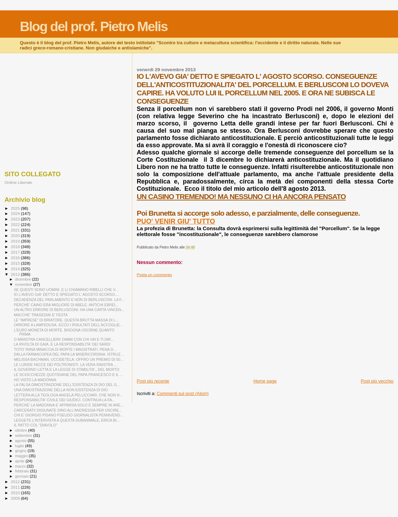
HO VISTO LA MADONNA (35, 380)
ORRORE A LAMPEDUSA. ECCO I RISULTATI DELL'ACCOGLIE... (68, 325)
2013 (16, 274)
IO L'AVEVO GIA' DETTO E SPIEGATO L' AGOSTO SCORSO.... (66, 294)
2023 (16, 219)
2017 (16, 252)
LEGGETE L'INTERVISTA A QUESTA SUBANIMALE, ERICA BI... (67, 420)
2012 (16, 481)
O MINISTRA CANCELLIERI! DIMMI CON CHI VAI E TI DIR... (64, 339)
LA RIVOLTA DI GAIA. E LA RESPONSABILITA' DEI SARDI (62, 344)
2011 (16, 487)
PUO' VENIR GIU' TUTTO (176, 221)
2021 (16, 230)
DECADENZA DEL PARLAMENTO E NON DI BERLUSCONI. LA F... (69, 300)
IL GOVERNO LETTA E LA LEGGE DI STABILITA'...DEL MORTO (66, 369)
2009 (16, 498)
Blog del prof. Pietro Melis (94, 26)
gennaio (22, 476)
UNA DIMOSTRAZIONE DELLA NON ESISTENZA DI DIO (61, 390)
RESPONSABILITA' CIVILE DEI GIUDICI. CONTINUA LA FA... (64, 400)
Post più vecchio (377, 381)
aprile (20, 461)
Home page (264, 381)
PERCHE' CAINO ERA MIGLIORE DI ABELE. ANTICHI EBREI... (66, 305)
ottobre (21, 430)
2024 (16, 213)
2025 (16, 208)
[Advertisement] (265, 325)
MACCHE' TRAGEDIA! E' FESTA (41, 315)
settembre (24, 435)
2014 (16, 268)
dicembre (23, 279)
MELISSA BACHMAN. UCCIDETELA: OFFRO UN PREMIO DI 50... (68, 359)
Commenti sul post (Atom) (183, 393)
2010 (16, 492)
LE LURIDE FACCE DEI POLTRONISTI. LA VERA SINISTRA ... (65, 365)
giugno (21, 451)
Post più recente (153, 381)
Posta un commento (154, 275)
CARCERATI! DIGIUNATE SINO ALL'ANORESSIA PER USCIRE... (68, 410)
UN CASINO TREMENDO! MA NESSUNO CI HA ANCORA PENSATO (241, 196)
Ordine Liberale (18, 182)
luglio (20, 446)
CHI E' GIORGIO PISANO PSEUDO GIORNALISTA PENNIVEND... (68, 415)
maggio (22, 456)
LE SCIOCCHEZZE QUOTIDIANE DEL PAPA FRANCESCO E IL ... (68, 375)
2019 (16, 241)
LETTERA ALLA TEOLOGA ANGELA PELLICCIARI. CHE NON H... (68, 395)
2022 (16, 224)
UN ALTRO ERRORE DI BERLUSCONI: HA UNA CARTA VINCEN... (69, 310)
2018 (16, 246)
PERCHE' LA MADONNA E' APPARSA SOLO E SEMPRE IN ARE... (68, 405)
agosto (21, 441)
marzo (21, 466)
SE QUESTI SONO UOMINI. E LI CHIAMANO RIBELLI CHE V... (66, 290)
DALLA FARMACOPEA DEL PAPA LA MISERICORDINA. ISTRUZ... (68, 354)
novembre (24, 284)
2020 (16, 235)
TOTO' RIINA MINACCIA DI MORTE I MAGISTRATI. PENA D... (65, 349)
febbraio (22, 471)
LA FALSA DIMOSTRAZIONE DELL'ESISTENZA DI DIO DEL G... (67, 385)
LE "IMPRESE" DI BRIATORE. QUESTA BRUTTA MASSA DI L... (66, 320)
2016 (16, 257)
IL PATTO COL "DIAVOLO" (35, 425)
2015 (16, 263)
